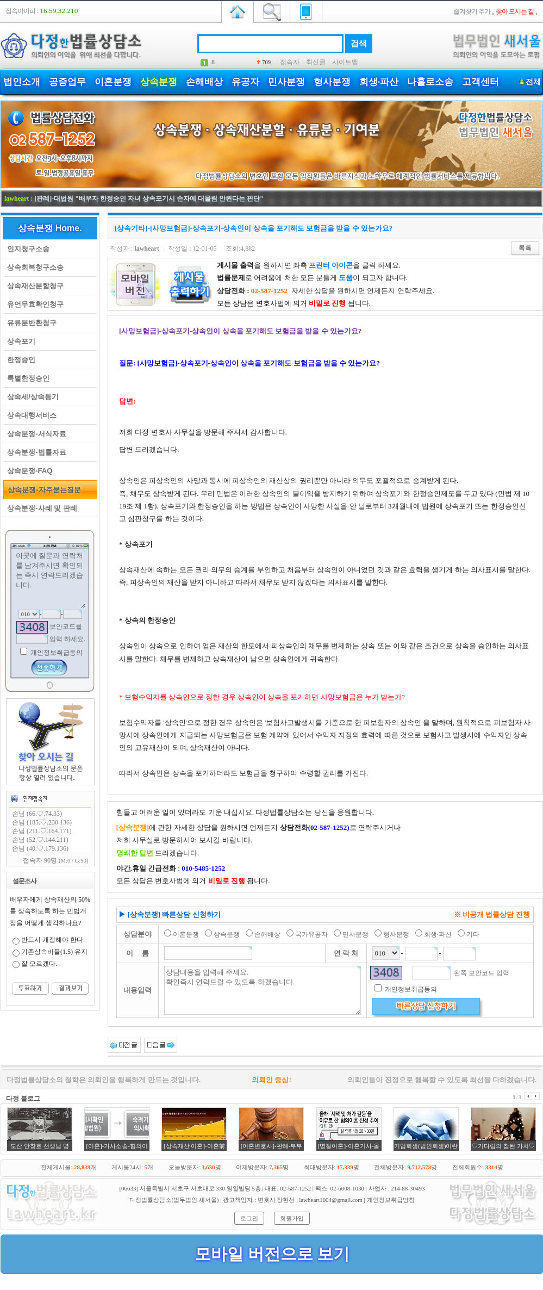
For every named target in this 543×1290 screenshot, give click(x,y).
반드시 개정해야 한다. (53, 940)
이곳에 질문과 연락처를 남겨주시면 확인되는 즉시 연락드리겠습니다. (50, 579)
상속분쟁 (158, 82)
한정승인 (19, 360)
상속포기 (19, 341)
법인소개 (21, 82)
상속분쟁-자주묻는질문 (42, 490)
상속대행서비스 (30, 415)
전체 (532, 82)
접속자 (289, 62)
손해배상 (204, 82)
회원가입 (292, 1218)
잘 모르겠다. (39, 964)
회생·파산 (378, 82)
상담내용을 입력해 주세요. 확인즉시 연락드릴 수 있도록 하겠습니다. (262, 990)
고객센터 (480, 82)
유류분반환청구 (30, 323)
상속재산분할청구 (33, 286)
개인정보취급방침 (391, 1199)
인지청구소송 (26, 249)
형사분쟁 (332, 82)
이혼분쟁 (113, 82)
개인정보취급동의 (56, 652)
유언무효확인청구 (33, 304)
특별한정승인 (26, 378)
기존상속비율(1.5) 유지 (54, 952)
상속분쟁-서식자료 (34, 434)
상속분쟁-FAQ (27, 471)
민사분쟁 (286, 82)
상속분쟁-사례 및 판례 (40, 508)
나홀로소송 (430, 82)
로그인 (249, 1218)
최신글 (316, 62)
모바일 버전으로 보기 (272, 1254)
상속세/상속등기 (31, 397)
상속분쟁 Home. (50, 228)
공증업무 (67, 82)
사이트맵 (345, 62)
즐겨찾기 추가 (471, 11)
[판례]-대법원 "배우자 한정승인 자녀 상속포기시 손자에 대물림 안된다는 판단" (148, 198)
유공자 (245, 82)
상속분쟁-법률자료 (34, 452)
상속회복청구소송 (33, 267)
